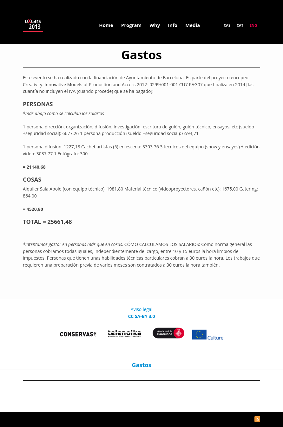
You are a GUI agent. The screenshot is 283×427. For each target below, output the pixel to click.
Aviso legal (141, 309)
